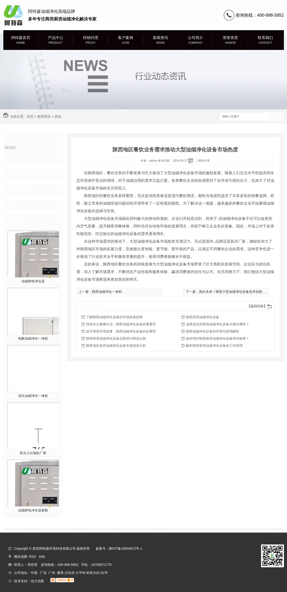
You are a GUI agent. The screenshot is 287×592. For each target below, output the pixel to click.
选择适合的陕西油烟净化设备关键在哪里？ (217, 324)
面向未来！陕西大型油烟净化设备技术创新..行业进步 (238, 292)
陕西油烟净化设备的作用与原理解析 (212, 331)
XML (42, 556)
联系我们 (265, 40)
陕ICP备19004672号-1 (125, 548)
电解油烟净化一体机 (33, 338)
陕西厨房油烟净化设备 (202, 317)
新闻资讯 (160, 40)
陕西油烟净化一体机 (107, 292)
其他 (57, 116)
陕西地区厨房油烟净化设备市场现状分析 (116, 345)
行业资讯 (19, 174)
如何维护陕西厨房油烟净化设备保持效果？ (217, 338)
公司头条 (19, 159)
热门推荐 (19, 220)
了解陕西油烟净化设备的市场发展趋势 (114, 317)
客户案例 (125, 40)
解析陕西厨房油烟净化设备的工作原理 (214, 345)
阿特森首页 (20, 40)
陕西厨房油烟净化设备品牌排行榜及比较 (116, 338)
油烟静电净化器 (33, 281)
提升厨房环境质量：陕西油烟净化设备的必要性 (121, 331)
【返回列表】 (257, 306)
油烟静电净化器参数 (33, 510)
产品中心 (55, 40)
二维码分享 (202, 160)
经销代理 (90, 40)
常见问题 (19, 190)
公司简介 (195, 40)
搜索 (275, 117)
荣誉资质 (230, 40)
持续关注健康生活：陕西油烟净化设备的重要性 (121, 324)
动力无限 (37, 581)
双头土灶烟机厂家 (33, 453)
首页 (30, 116)
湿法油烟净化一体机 (33, 396)
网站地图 (20, 556)
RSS (33, 556)
